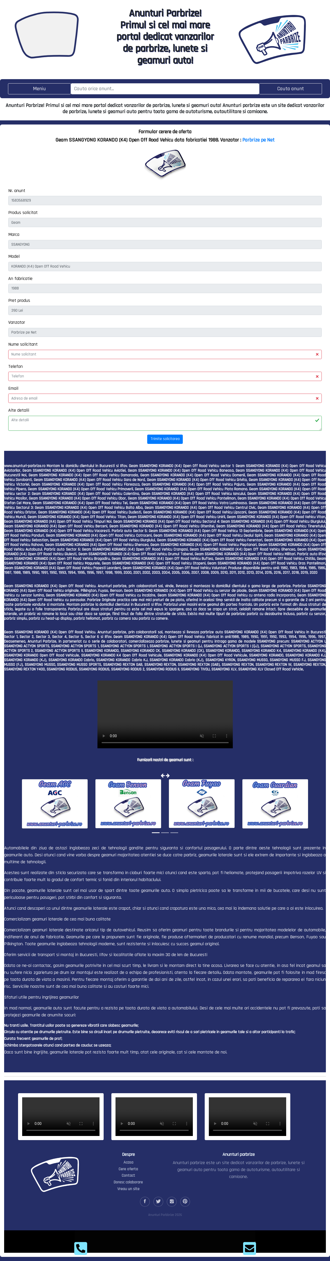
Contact (128, 1175)
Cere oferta (128, 1169)
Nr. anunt (16, 191)
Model (14, 256)
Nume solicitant (23, 344)
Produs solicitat (23, 212)
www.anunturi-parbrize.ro (24, 465)
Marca (13, 234)
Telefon (15, 366)
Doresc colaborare (128, 1182)
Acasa (128, 1162)
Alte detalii (18, 410)
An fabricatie (20, 278)
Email (13, 388)
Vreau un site (128, 1189)
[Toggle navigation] (39, 88)
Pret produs (19, 300)
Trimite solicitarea (165, 438)
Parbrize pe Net (258, 140)
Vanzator (16, 322)
